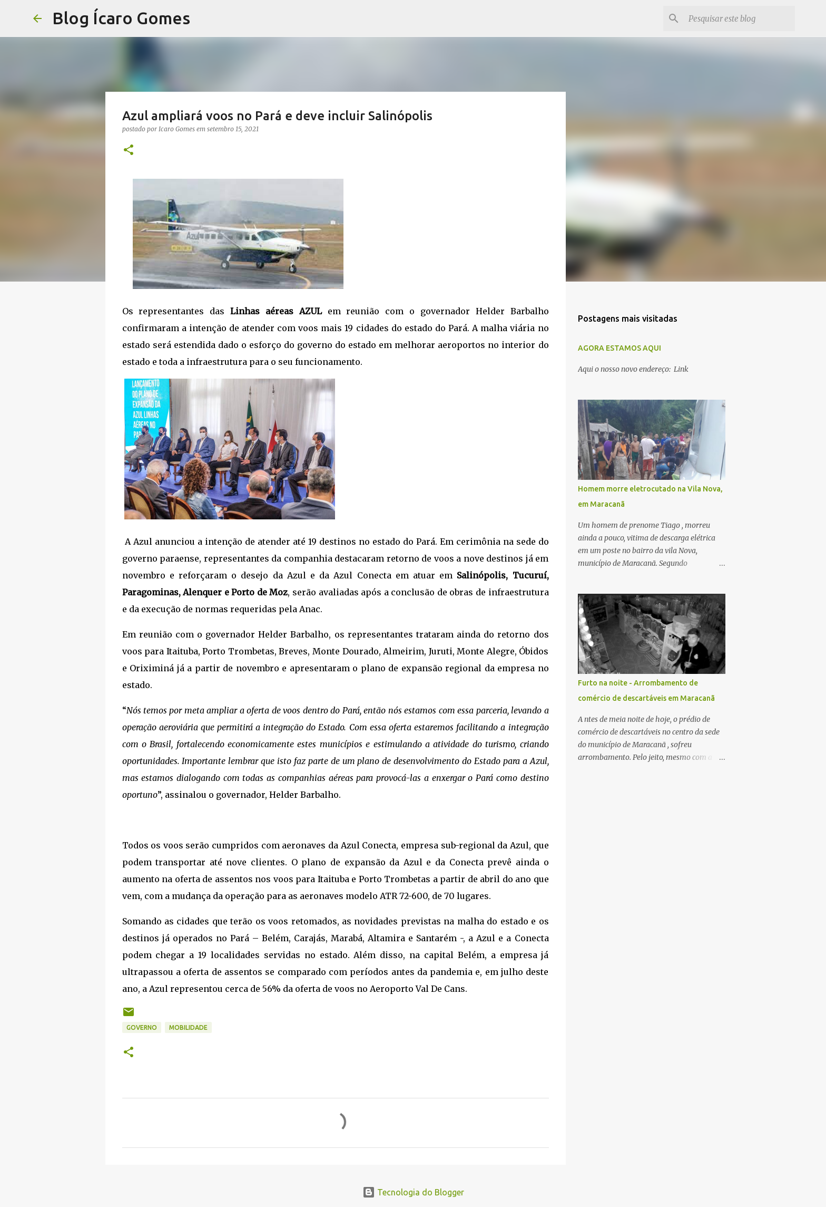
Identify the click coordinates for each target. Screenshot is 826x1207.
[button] (128, 150)
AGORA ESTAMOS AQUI (619, 348)
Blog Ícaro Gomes (121, 17)
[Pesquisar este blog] (739, 18)
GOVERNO (141, 1027)
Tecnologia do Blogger (413, 1192)
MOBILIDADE (188, 1027)
